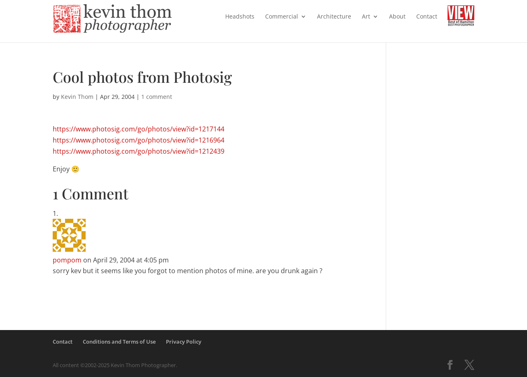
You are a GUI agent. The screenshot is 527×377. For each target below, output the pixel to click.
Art (366, 17)
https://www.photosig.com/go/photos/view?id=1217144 (138, 128)
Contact (426, 17)
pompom (67, 260)
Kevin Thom (77, 97)
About (397, 17)
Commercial (281, 17)
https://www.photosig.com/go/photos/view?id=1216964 (138, 140)
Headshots (239, 17)
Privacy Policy (183, 341)
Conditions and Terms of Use (119, 341)
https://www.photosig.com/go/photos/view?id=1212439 (138, 151)
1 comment (156, 97)
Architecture (334, 17)
